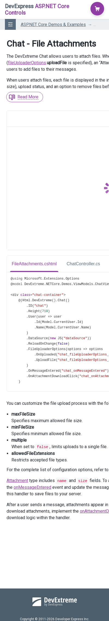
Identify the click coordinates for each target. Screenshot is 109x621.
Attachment (17, 480)
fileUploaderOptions (27, 62)
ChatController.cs (83, 263)
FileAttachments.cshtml (34, 263)
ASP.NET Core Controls (37, 9)
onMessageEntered (32, 486)
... (94, 24)
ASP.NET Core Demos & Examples (53, 24)
